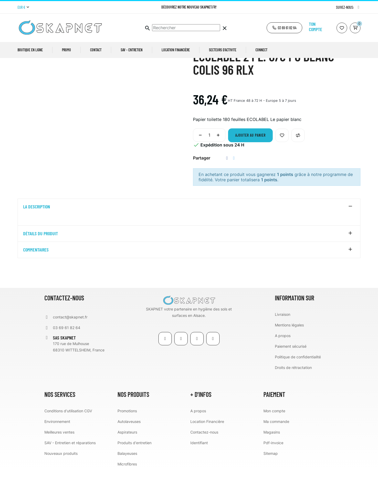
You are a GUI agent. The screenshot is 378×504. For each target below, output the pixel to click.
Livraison (282, 347)
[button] (284, 27)
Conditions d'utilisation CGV (68, 444)
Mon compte (274, 444)
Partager (227, 191)
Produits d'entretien (134, 476)
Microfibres (127, 497)
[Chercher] (186, 27)
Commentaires (36, 283)
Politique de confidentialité (298, 390)
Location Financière (207, 454)
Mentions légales (289, 358)
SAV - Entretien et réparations (70, 476)
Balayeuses (127, 486)
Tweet (234, 191)
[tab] (189, 240)
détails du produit (40, 267)
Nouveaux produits (61, 486)
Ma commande (276, 454)
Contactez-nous (204, 465)
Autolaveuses (129, 454)
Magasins (271, 465)
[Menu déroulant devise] (23, 7)
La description (36, 240)
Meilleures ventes (59, 465)
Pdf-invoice (273, 476)
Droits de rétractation (293, 400)
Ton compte (315, 26)
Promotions (127, 444)
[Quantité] (209, 168)
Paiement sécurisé (290, 379)
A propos (283, 369)
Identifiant (199, 476)
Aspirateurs (127, 465)
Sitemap (270, 486)
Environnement (57, 454)
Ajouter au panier (250, 168)
